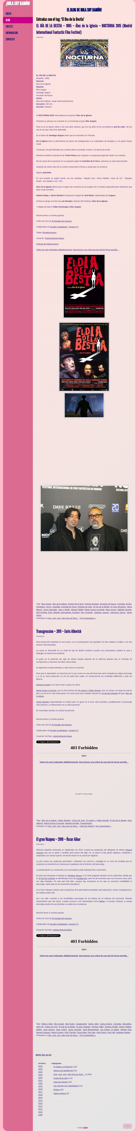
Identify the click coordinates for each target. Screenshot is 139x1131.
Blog (8, 20)
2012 (40, 1106)
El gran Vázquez (83, 1027)
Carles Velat (93, 1024)
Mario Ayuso (111, 610)
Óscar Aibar (82, 1032)
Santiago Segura (101, 612)
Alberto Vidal (47, 1024)
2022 (40, 1078)
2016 (40, 1095)
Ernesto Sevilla (111, 1027)
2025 (40, 1069)
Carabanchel (81, 878)
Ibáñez (102, 901)
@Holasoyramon (49, 232)
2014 (40, 1100)
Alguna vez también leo (63, 1070)
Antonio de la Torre (76, 604)
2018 (40, 1089)
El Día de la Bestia (101, 607)
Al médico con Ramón (62, 1067)
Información (12, 33)
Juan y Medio (64, 610)
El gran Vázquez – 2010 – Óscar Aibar (58, 839)
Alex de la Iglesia (59, 604)
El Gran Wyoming (118, 607)
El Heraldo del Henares (62, 221)
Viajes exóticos (59, 1093)
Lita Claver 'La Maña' (109, 1030)
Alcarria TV (73, 227)
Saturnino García (117, 612)
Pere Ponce (101, 1032)
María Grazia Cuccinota (46, 690)
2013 (40, 1103)
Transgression (86, 823)
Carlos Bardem (42, 702)
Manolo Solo (126, 1030)
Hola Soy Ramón (87, 826)
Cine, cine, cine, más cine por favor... (63, 618)
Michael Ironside (43, 685)
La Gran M (85, 1128)
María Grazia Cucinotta (94, 610)
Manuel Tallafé (77, 610)
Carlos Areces (106, 1024)
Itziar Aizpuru (49, 1030)
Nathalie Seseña (124, 610)
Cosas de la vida (60, 1078)
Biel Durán (70, 1024)
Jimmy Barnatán (50, 610)
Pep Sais (91, 1032)
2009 (40, 1115)
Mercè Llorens (57, 1032)
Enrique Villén (98, 1027)
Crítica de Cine (78, 820)
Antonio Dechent (92, 604)
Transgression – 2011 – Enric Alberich (58, 631)
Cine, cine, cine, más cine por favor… (69, 1074)
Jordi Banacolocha (91, 1030)
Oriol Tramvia (70, 1032)
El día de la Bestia (110, 693)
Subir (127, 1126)
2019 (40, 1086)
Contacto (10, 39)
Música (56, 1090)
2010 (40, 1112)
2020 (40, 1083)
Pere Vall (111, 1032)
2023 (40, 1075)
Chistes (9, 26)
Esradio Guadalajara (58, 227)
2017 (40, 1092)
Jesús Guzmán (74, 1030)
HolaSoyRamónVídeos (54, 238)
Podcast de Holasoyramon (47, 244)
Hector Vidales (125, 1027)
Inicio (8, 14)
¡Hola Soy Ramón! (18, 3)
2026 (40, 1066)
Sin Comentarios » (88, 618)
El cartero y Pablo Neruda (89, 690)
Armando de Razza (108, 604)
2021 (40, 1080)
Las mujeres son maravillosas (65, 1086)
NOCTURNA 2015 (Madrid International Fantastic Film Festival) (64, 612)
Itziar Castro (61, 1030)
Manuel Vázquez (43, 1032)
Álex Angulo (46, 604)
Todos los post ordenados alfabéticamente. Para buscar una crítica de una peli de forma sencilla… (77, 250)
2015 (40, 1098)
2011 (40, 1109)
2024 (40, 1072)
